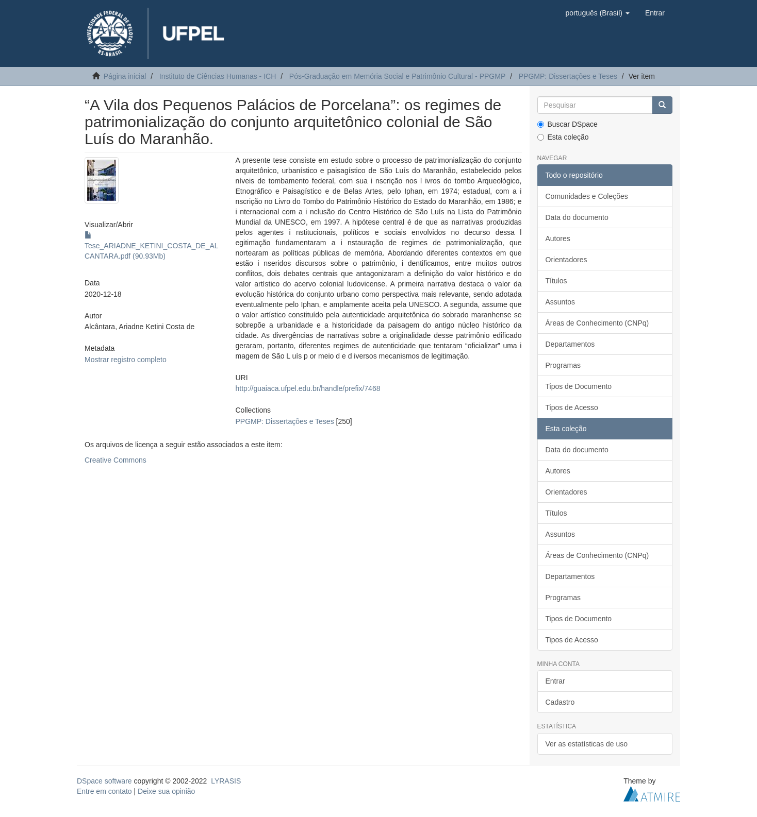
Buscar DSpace (567, 124)
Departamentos (570, 344)
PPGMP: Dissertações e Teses (568, 76)
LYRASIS (226, 781)
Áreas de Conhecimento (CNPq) (597, 323)
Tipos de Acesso (572, 407)
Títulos (556, 281)
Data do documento (577, 217)
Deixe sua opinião (166, 791)
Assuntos (560, 302)
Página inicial (125, 76)
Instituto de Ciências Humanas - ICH (217, 76)
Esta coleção (563, 137)
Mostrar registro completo (126, 359)
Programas (563, 365)
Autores (558, 238)
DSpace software (104, 781)
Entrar (555, 681)
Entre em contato (104, 791)
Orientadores (566, 260)
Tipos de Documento (579, 386)
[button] (597, 13)
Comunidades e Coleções (587, 196)
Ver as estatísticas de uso (587, 744)
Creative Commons (115, 460)
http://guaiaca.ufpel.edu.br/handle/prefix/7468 (307, 388)
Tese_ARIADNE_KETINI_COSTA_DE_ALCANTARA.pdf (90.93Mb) (152, 245)
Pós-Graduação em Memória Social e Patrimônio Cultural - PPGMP (397, 76)
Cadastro (560, 702)
